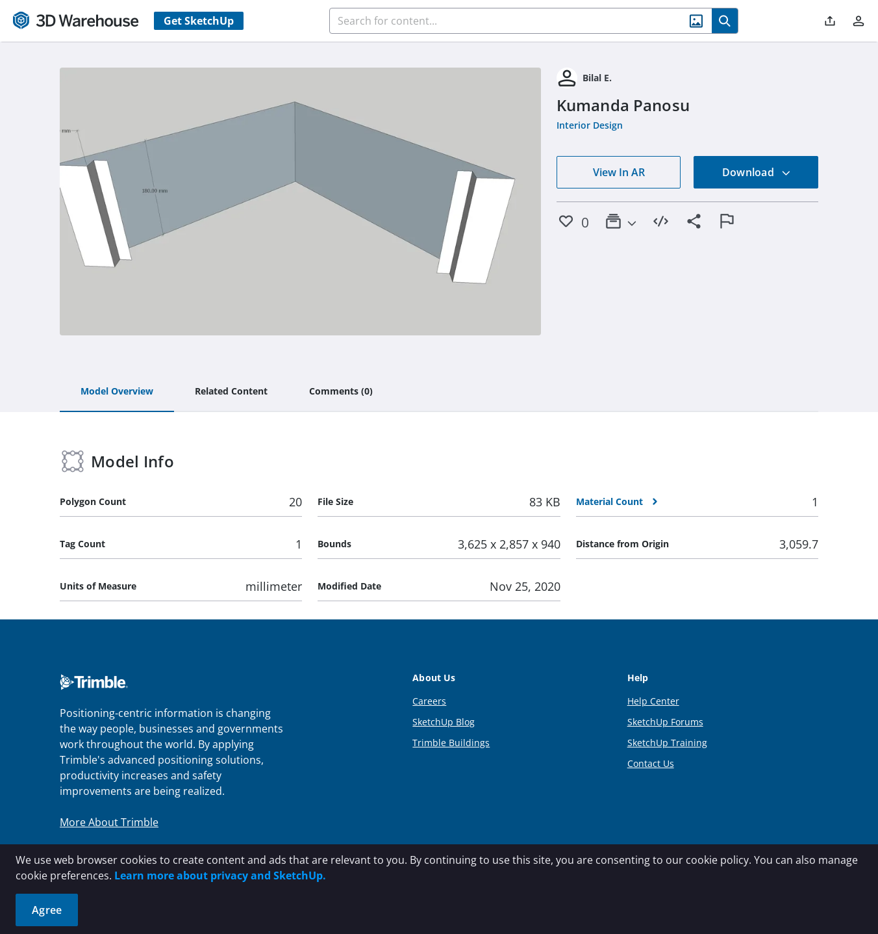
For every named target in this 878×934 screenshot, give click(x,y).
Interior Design (590, 125)
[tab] (117, 392)
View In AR (619, 172)
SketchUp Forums (665, 722)
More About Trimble (109, 822)
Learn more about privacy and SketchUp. (220, 875)
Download (756, 172)
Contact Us (650, 763)
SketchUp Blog (443, 722)
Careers (429, 701)
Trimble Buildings (451, 742)
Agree (47, 910)
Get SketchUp (199, 21)
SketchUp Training (667, 742)
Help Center (653, 701)
